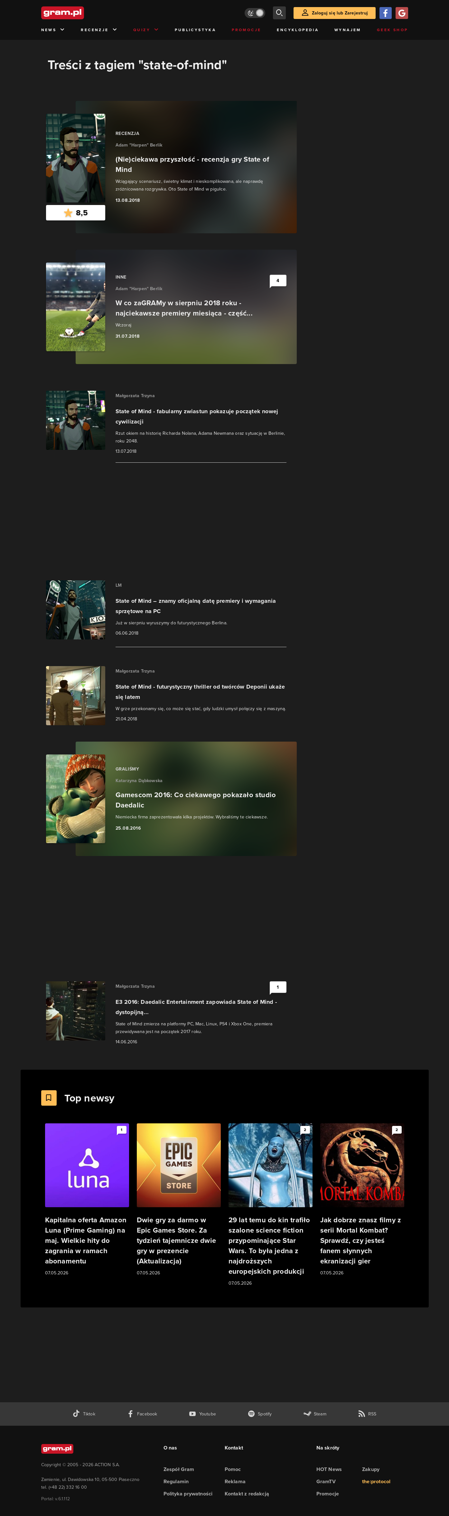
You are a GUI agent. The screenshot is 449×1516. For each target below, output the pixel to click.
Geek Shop (392, 30)
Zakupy (370, 1469)
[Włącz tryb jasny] (255, 13)
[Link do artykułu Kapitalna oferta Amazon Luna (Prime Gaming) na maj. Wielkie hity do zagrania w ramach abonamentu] (87, 1200)
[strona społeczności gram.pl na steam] (315, 1414)
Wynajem (347, 30)
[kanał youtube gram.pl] (202, 1414)
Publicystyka (195, 30)
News (53, 30)
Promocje (246, 30)
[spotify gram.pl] (260, 1414)
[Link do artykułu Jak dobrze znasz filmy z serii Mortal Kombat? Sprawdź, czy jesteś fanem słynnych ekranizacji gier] (362, 1200)
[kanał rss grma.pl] (367, 1414)
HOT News (329, 1469)
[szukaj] (279, 12)
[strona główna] (78, 12)
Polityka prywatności (188, 1493)
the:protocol (376, 1481)
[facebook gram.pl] (142, 1414)
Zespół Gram (179, 1469)
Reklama (235, 1481)
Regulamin (176, 1481)
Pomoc (233, 1469)
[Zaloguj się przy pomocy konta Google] (402, 13)
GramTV (326, 1481)
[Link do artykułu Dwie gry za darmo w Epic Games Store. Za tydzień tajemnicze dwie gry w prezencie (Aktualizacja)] (179, 1200)
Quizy (146, 30)
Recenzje (99, 30)
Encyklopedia (298, 30)
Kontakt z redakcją (247, 1493)
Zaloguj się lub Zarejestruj (340, 13)
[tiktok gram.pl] (83, 1414)
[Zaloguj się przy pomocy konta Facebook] (385, 13)
